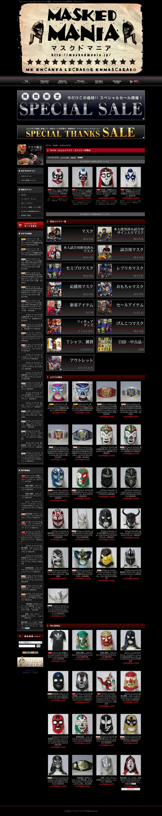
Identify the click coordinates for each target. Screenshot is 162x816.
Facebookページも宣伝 (30, 672)
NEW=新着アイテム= (28, 180)
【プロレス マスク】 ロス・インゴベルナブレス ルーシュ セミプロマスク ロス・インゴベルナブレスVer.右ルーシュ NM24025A (32, 457)
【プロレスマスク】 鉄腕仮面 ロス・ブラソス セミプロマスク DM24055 (31, 588)
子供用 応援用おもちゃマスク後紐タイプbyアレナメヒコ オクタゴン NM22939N (106, 192)
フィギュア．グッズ (28, 199)
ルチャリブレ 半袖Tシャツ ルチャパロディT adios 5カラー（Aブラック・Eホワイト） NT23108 (32, 479)
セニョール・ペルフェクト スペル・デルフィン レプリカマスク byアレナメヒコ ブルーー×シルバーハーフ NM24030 (32, 337)
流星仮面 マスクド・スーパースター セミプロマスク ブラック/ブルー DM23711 (32, 516)
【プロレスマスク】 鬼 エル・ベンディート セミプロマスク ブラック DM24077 (32, 405)
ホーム (48, 145)
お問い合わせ (99, 82)
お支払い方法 (44, 82)
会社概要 (117, 82)
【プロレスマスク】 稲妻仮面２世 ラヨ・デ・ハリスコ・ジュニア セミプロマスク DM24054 (32, 579)
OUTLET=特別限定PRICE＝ (31, 211)
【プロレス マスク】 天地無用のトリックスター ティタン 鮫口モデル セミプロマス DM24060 (32, 376)
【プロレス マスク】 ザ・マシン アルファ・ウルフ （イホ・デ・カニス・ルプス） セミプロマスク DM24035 (32, 435)
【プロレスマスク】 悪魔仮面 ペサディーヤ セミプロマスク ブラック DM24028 (32, 446)
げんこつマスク (27, 203)
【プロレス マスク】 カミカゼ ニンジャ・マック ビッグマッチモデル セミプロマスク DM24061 (32, 366)
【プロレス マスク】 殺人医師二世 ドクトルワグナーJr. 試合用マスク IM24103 (32, 327)
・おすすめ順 (64, 158)
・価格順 (72, 158)
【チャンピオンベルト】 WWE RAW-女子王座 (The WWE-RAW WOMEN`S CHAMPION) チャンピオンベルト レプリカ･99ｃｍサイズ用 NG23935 (32, 292)
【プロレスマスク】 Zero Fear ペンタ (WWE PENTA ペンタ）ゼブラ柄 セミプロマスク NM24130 (32, 597)
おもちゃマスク (65, 145)
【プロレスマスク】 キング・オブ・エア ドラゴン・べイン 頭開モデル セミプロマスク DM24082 (32, 424)
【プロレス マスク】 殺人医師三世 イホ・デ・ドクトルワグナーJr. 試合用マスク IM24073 (32, 318)
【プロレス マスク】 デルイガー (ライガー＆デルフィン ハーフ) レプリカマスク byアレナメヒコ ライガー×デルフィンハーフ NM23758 (31, 537)
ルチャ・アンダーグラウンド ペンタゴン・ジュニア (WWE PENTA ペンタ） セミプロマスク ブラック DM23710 (31, 506)
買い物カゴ (135, 82)
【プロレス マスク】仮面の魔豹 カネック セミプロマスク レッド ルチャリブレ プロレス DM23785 (32, 549)
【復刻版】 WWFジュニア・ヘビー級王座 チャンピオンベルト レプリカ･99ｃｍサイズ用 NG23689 (31, 607)
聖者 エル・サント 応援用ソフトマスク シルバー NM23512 (32, 616)
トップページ (26, 82)
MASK (23, 195)
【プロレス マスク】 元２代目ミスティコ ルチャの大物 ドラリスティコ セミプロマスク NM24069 (32, 386)
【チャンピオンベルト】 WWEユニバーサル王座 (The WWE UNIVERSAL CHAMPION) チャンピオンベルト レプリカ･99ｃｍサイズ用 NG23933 (32, 264)
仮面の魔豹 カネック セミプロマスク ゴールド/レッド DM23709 (31, 496)
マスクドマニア (30, 670)
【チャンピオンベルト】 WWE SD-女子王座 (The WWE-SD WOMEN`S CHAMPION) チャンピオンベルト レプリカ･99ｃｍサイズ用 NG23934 (32, 278)
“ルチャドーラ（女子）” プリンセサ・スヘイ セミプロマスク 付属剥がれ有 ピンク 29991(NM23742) (32, 242)
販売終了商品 (26, 215)
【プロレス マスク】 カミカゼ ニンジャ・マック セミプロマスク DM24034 (32, 357)
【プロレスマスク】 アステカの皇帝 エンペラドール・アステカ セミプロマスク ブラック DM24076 (32, 396)
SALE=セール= (26, 176)
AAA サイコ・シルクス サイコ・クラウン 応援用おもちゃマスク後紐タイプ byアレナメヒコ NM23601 (82, 192)
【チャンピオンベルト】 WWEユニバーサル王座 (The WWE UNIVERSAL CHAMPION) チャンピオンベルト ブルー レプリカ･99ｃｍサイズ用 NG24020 (31, 306)
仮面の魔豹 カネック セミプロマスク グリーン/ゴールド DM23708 (31, 487)
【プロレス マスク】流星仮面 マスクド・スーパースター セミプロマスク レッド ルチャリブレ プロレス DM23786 (32, 560)
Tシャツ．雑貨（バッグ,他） (31, 207)
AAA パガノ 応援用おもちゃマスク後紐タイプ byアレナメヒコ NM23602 (57, 191)
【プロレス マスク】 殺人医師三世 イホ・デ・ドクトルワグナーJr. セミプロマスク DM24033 (32, 348)
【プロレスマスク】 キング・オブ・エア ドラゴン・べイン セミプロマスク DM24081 (32, 414)
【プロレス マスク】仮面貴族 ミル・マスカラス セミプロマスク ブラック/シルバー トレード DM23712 (32, 525)
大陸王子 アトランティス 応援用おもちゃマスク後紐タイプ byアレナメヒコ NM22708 (130, 192)
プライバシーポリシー (81, 82)
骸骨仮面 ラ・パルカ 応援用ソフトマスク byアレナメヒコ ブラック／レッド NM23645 (32, 625)
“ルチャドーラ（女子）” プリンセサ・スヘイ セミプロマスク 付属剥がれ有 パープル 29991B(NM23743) (32, 252)
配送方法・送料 (62, 82)
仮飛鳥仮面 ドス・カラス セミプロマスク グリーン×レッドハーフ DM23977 (31, 570)
